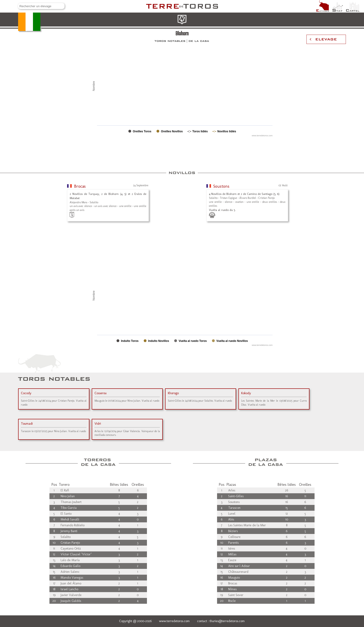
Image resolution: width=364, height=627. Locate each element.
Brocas (80, 186)
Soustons (221, 186)
